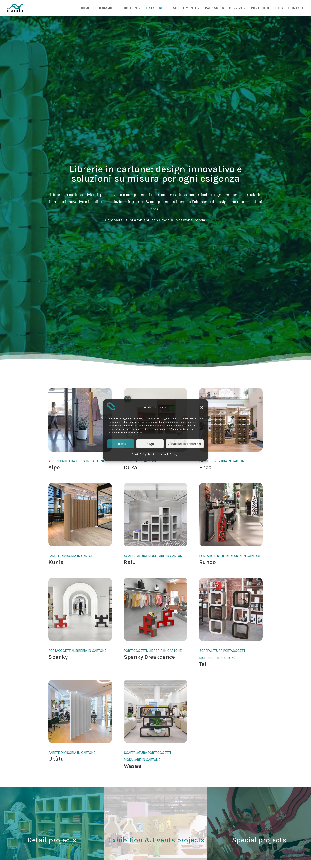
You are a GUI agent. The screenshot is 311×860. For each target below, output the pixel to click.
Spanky (58, 657)
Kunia (56, 562)
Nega (150, 444)
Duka (130, 467)
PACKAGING (214, 8)
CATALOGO (155, 8)
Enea (205, 467)
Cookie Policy (139, 454)
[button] (202, 407)
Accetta (121, 444)
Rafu (130, 562)
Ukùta (56, 758)
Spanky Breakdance (149, 657)
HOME (85, 8)
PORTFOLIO (260, 8)
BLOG (278, 8)
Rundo (207, 562)
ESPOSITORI (127, 8)
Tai (202, 664)
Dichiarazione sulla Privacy (163, 454)
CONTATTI (296, 8)
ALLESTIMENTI (184, 8)
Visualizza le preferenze (185, 444)
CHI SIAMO (103, 8)
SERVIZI (235, 8)
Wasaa (132, 766)
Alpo (54, 467)
